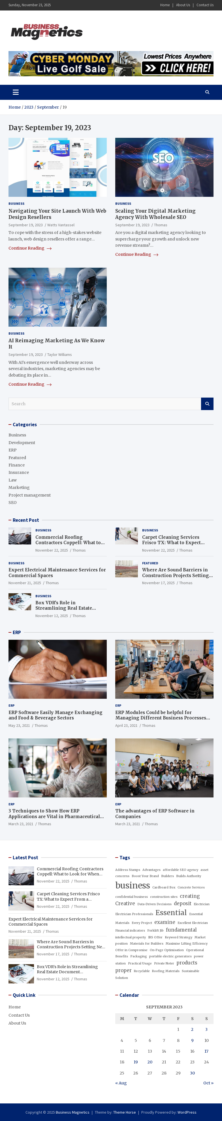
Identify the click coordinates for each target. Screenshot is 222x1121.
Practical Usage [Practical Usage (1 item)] (140, 963)
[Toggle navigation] (15, 92)
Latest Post (25, 857)
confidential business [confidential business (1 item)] (131, 897)
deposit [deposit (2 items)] (182, 903)
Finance (16, 465)
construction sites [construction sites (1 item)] (164, 897)
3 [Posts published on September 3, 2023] (206, 1029)
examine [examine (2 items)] (164, 922)
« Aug (121, 1083)
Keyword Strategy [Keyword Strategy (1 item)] (178, 937)
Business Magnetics (72, 1112)
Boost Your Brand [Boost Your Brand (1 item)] (145, 876)
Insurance (18, 472)
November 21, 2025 (24, 582)
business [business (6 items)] (132, 885)
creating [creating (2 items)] (190, 896)
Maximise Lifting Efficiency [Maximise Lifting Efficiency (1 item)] (187, 943)
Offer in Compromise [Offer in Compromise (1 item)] (131, 950)
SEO (12, 502)
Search (207, 404)
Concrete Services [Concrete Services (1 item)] (191, 887)
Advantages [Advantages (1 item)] (151, 870)
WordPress (187, 1112)
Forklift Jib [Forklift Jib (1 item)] (155, 930)
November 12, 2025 (51, 615)
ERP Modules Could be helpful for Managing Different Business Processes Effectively (160, 718)
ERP (12, 450)
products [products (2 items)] (186, 963)
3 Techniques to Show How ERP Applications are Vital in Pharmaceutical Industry (54, 816)
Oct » (208, 1083)
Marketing (19, 487)
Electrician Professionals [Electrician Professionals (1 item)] (134, 914)
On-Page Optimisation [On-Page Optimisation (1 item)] (167, 950)
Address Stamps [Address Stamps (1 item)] (127, 870)
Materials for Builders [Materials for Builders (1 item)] (146, 943)
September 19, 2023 (25, 224)
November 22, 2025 (51, 550)
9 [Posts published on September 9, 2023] (192, 1040)
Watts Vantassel (60, 224)
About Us (183, 5)
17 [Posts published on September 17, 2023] (206, 1051)
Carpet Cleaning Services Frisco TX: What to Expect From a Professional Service (174, 543)
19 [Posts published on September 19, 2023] (136, 1062)
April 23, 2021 (126, 725)
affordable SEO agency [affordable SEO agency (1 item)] (180, 870)
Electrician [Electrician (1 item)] (202, 904)
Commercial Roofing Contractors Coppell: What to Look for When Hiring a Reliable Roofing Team (68, 546)
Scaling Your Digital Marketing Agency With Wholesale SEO (155, 214)
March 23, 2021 (20, 823)
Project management (29, 495)
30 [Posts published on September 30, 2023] (192, 1073)
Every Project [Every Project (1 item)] (142, 923)
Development (21, 442)
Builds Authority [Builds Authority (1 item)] (188, 876)
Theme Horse (124, 1112)
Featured (17, 457)
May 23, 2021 (19, 725)
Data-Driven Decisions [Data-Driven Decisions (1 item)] (154, 904)
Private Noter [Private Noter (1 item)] (164, 963)
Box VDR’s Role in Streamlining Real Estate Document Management (63, 608)
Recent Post (26, 520)
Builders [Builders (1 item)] (167, 876)
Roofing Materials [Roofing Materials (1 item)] (166, 971)
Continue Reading (30, 248)
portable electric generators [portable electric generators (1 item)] (170, 956)
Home (165, 5)
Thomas (160, 224)
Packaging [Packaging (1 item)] (138, 956)
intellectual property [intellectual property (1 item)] (130, 937)
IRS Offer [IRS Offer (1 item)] (155, 937)
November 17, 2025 (158, 582)
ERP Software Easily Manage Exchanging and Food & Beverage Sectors (55, 715)
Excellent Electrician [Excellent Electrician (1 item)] (193, 923)
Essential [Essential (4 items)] (171, 912)
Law (12, 480)
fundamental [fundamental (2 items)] (181, 930)
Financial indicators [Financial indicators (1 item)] (130, 930)
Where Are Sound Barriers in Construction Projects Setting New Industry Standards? (175, 575)
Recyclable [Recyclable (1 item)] (142, 971)
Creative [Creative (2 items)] (125, 903)
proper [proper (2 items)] (123, 970)
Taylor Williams (59, 354)
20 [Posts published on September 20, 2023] (150, 1062)
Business (16, 203)
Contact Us (205, 5)
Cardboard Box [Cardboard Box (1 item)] (163, 887)
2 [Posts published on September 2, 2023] (192, 1029)
